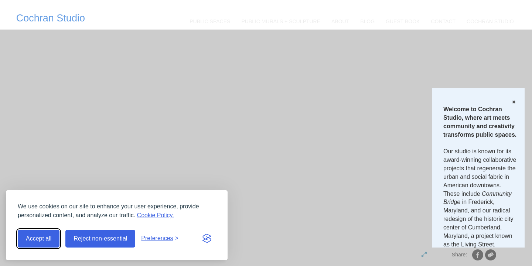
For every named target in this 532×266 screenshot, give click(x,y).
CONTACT (443, 21)
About (340, 21)
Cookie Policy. (155, 215)
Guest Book (403, 21)
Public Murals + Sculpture (280, 21)
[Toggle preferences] (159, 238)
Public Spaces (210, 21)
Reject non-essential (100, 238)
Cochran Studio (50, 18)
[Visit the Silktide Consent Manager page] (207, 239)
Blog (367, 21)
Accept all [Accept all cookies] (38, 238)
